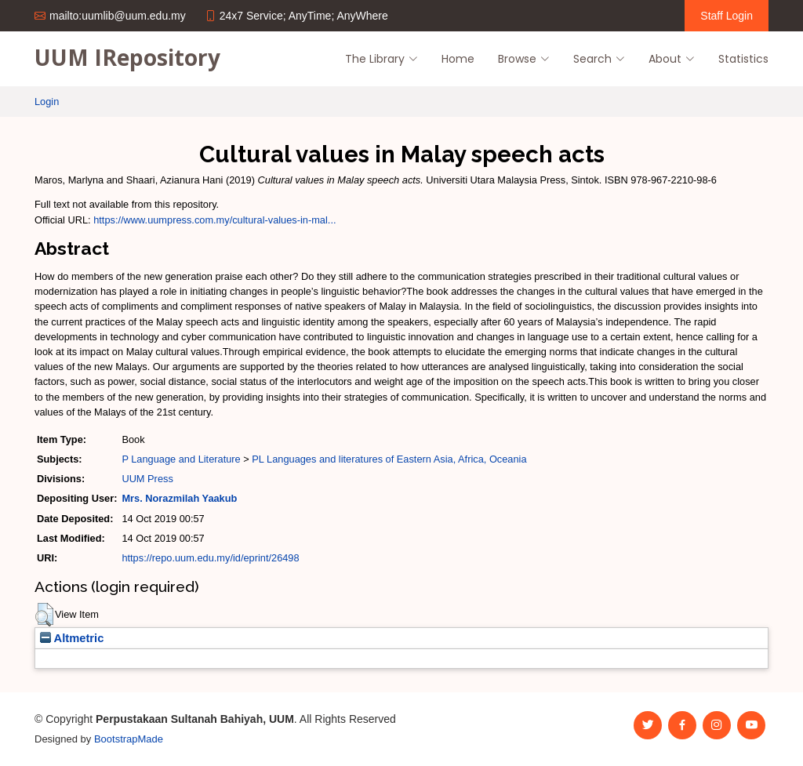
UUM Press (147, 479)
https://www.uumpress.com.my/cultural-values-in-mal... (214, 220)
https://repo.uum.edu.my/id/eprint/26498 (210, 558)
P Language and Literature (181, 459)
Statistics (743, 59)
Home (457, 59)
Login (47, 101)
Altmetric (72, 638)
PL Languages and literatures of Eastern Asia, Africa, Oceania (389, 459)
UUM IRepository (127, 57)
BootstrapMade (128, 739)
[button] (44, 614)
